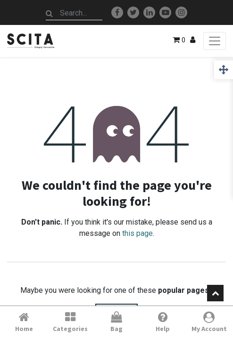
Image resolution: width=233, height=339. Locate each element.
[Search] (49, 13)
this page (137, 233)
